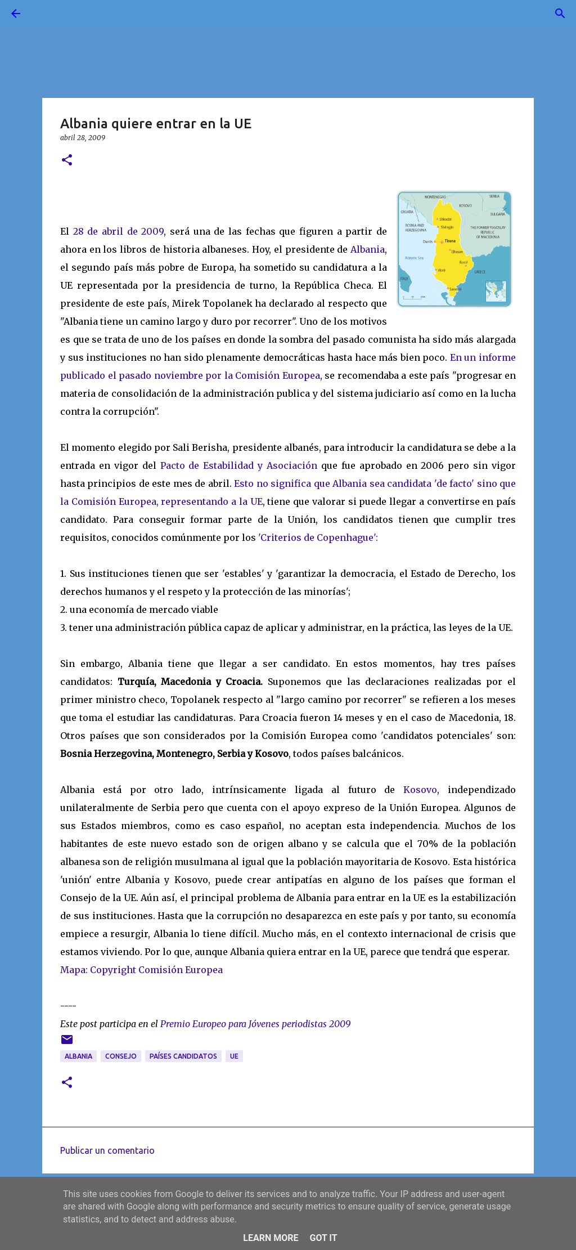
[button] (67, 160)
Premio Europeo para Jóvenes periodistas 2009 (255, 1023)
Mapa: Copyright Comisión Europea (141, 969)
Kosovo (420, 789)
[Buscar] (47, 13)
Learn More (270, 1238)
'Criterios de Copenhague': (318, 537)
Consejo (121, 1056)
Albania (367, 249)
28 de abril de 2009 (118, 231)
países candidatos (183, 1056)
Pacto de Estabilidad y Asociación (239, 465)
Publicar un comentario (107, 1150)
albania (78, 1056)
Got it (323, 1238)
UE (234, 1056)
